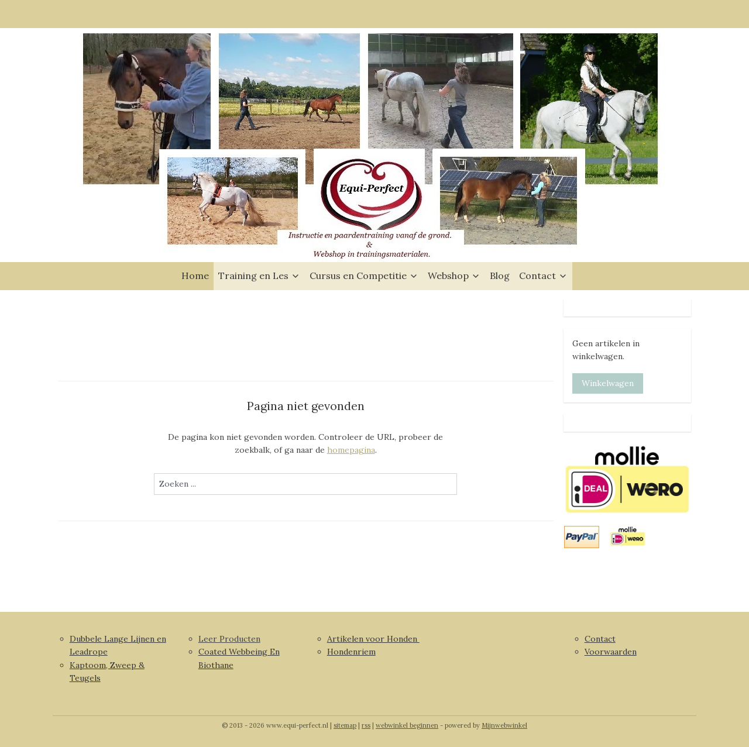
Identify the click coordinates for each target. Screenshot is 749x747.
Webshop (454, 275)
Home (195, 275)
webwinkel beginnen (407, 725)
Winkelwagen (608, 383)
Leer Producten (229, 639)
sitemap (345, 725)
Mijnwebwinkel (504, 725)
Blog (500, 275)
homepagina (351, 450)
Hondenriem (351, 651)
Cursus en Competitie (364, 275)
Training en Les (259, 275)
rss (366, 725)
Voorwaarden (611, 651)
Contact (543, 275)
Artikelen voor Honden (373, 639)
